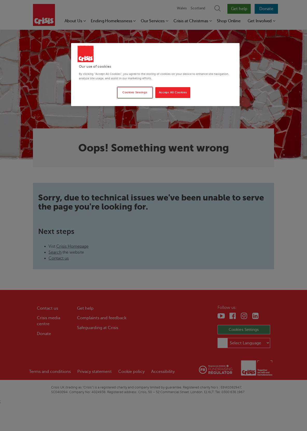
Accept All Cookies (173, 92)
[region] (155, 74)
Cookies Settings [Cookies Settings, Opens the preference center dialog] (134, 92)
